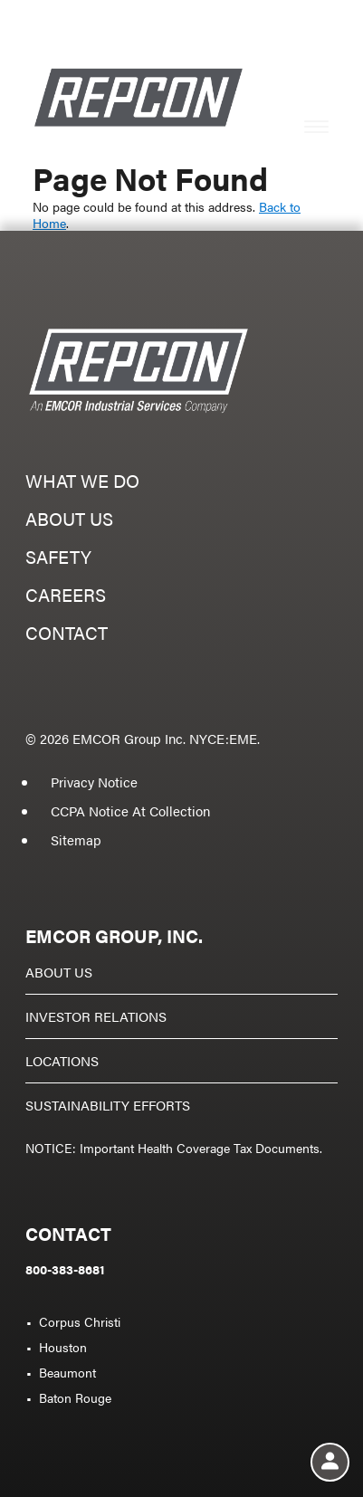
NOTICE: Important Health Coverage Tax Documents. (173, 1148)
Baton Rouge (75, 1397)
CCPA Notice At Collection (130, 810)
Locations (62, 1060)
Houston (63, 1347)
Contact (66, 635)
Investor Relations (96, 1015)
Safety (58, 558)
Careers (65, 596)
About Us (58, 971)
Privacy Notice (94, 781)
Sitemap (76, 839)
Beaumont (67, 1372)
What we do (82, 482)
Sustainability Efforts (107, 1104)
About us (69, 520)
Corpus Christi (79, 1321)
